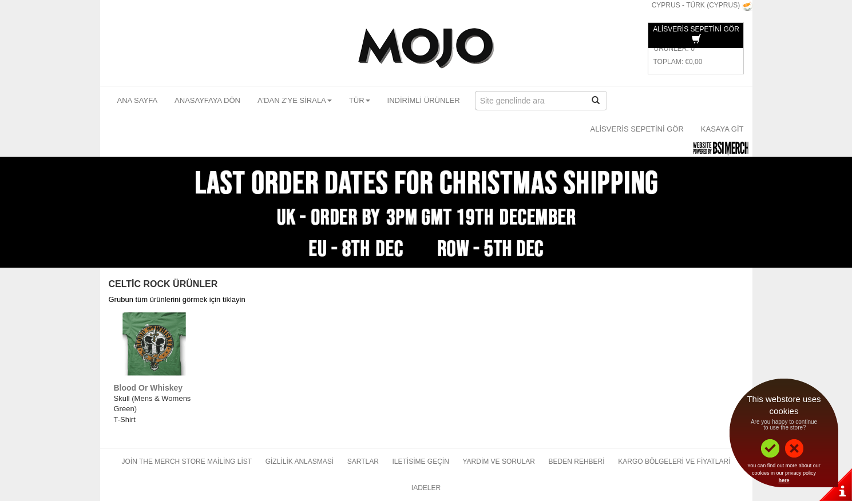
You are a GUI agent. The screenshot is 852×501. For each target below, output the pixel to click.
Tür (359, 100)
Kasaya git (722, 129)
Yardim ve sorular (498, 462)
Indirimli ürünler (423, 100)
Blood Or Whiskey (148, 387)
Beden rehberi (577, 462)
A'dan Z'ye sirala (294, 100)
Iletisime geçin (420, 462)
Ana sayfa (137, 100)
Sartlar (363, 462)
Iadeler (426, 488)
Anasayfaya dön (207, 100)
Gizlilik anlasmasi (299, 462)
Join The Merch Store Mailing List (186, 462)
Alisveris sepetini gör (637, 129)
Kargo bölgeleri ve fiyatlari (674, 462)
